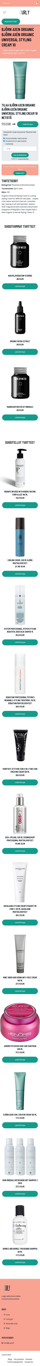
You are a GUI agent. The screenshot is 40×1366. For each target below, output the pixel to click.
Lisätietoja (28, 124)
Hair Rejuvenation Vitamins (20, 275)
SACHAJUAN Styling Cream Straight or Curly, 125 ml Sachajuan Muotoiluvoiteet (20, 909)
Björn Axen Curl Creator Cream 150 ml (20, 1114)
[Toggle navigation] (4, 12)
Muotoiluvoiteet (28, 185)
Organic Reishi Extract (20, 341)
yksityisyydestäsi (23, 159)
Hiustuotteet (11, 21)
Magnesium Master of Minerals (20, 406)
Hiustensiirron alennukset (15, 141)
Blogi (8, 1328)
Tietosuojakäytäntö (15, 1362)
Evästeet (28, 1359)
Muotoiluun (16, 185)
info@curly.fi (6, 3)
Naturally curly (11, 1323)
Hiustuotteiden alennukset (16, 138)
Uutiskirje (9, 144)
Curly (8, 1314)
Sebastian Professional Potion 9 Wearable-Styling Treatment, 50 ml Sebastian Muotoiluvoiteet (20, 700)
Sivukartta (29, 1362)
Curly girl (9, 1319)
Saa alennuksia (20, 155)
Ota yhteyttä (19, 1359)
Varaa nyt (20, 173)
